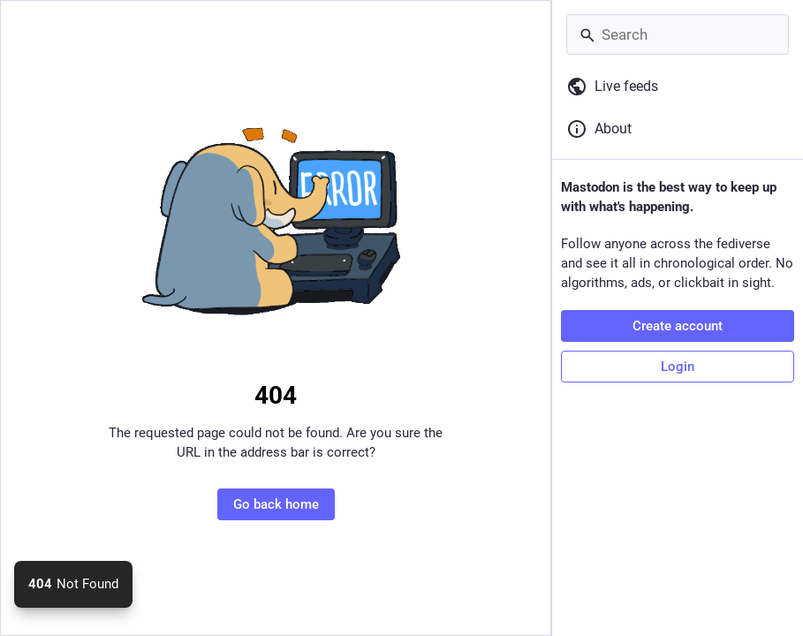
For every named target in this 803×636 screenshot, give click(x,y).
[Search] (677, 34)
